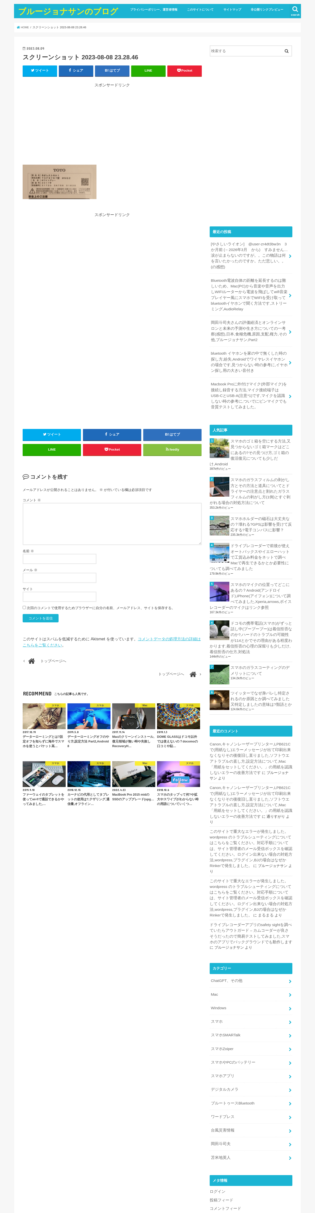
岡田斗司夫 (220, 1086)
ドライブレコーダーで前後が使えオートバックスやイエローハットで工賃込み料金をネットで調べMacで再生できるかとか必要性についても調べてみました (250, 535)
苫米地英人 (220, 1099)
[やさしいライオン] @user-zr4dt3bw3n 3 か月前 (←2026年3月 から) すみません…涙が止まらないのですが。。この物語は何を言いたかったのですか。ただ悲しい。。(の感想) (249, 252)
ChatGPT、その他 (226, 930)
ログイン (217, 1133)
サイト (28, 591)
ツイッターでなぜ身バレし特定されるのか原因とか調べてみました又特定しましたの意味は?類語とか (260, 672)
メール (30, 572)
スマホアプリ (222, 1021)
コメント (32, 502)
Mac (214, 943)
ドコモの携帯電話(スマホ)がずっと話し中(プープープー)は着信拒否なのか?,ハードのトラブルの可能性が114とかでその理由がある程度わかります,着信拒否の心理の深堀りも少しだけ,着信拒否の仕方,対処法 (251, 612)
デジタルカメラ (223, 1034)
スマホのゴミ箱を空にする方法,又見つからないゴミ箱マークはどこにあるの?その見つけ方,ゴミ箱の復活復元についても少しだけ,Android (261, 436)
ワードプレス (222, 1060)
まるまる (252, 866)
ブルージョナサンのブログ (68, 11)
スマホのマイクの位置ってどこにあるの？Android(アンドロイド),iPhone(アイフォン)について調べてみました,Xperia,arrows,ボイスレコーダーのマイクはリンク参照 (251, 572)
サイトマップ (232, 9)
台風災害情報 (222, 1073)
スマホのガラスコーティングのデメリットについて (260, 644)
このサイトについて (200, 9)
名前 (28, 553)
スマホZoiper (221, 995)
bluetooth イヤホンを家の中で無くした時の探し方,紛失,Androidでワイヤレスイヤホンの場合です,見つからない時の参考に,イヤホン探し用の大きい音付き (248, 351)
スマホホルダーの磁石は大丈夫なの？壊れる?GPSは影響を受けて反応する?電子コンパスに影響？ (261, 502)
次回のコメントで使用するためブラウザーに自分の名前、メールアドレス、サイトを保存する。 (101, 610)
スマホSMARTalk (225, 982)
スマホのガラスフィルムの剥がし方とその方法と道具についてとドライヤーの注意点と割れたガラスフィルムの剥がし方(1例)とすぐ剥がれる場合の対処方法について (250, 471)
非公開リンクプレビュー (267, 9)
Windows (218, 956)
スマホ (216, 969)
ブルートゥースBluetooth (231, 1047)
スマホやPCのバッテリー (232, 1008)
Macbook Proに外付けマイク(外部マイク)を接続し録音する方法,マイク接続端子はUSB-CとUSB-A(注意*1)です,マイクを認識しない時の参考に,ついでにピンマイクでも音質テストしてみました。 (249, 383)
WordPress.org (222, 1157)
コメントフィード (224, 1149)
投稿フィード (221, 1141)
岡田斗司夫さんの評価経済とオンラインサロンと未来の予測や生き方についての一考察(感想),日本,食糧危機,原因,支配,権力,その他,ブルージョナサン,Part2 (248, 322)
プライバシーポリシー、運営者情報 (153, 9)
